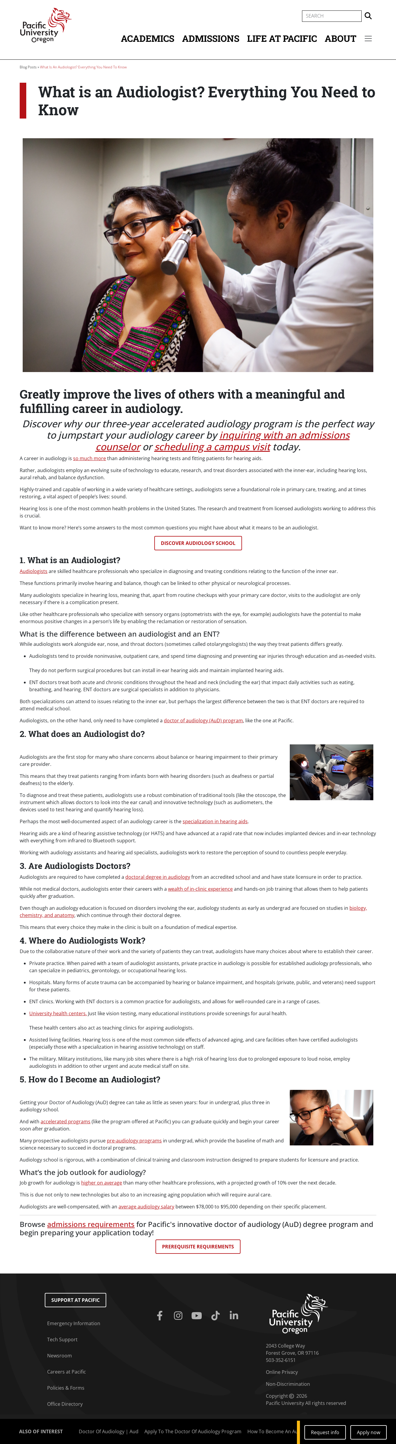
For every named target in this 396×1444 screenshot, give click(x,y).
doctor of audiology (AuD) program (203, 720)
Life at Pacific (282, 38)
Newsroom (59, 1355)
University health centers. (58, 1013)
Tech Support (62, 1339)
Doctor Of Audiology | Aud (108, 1431)
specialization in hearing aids (215, 821)
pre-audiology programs (134, 1140)
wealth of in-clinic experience (200, 889)
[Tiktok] (216, 1316)
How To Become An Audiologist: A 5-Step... (294, 1431)
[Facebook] (160, 1316)
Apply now (368, 1432)
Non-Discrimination (288, 1384)
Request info (325, 1432)
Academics (147, 38)
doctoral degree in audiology (157, 877)
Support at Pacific (75, 1300)
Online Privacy (282, 1372)
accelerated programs (65, 1121)
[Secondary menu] (368, 38)
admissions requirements (91, 1224)
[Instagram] (179, 1316)
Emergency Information (73, 1323)
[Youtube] (198, 1316)
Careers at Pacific (66, 1371)
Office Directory (65, 1404)
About (340, 38)
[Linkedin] (235, 1316)
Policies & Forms (65, 1388)
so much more (89, 458)
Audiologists (33, 571)
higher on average (101, 1182)
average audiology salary (146, 1206)
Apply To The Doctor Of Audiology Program (192, 1431)
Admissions (210, 38)
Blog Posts (28, 67)
